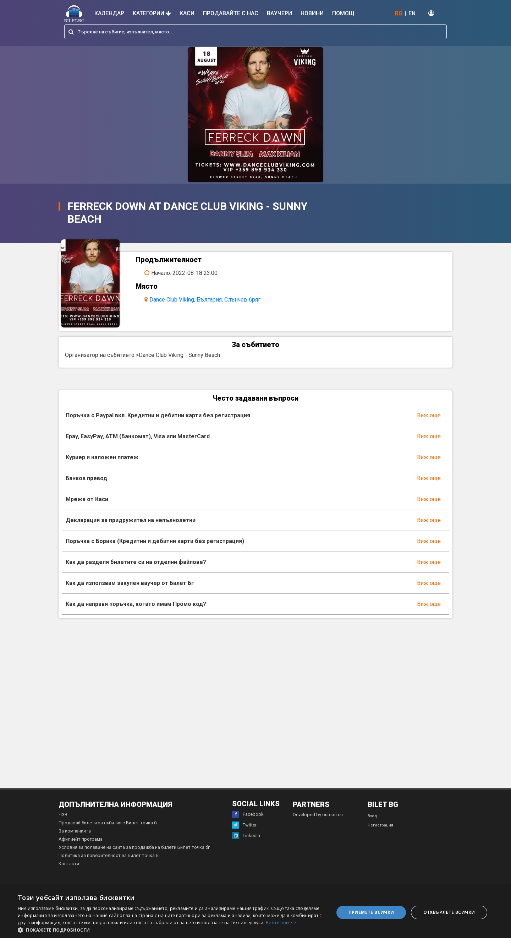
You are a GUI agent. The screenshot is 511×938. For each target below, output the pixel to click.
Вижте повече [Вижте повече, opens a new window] (281, 923)
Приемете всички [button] (371, 912)
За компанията (75, 838)
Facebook (248, 822)
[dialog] (255, 912)
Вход (372, 824)
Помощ (343, 13)
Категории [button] (152, 13)
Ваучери (279, 13)
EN (412, 13)
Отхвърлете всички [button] (449, 912)
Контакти (69, 871)
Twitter (244, 832)
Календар (109, 13)
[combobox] (255, 31)
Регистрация (380, 833)
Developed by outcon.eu (318, 822)
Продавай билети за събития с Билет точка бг (108, 830)
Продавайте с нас (230, 13)
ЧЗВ (63, 822)
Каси (187, 13)
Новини (312, 13)
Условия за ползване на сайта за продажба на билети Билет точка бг (134, 855)
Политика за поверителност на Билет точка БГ (110, 863)
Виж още (429, 423)
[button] (171, 929)
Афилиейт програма (81, 847)
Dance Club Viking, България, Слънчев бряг (210, 299)
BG (398, 13)
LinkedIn (246, 843)
